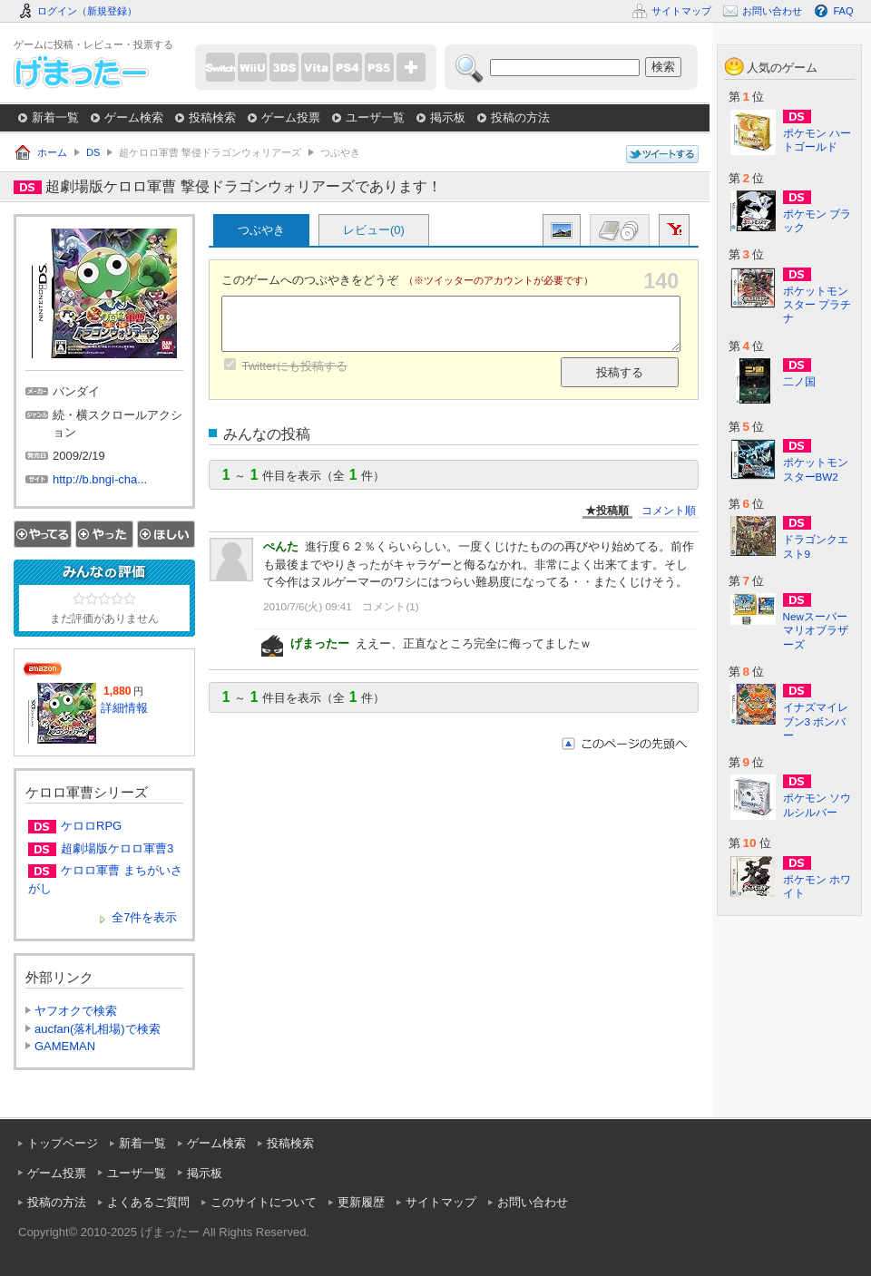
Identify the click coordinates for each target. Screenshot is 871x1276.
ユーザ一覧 (375, 117)
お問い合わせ (532, 1202)
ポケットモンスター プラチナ (817, 304)
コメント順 (668, 510)
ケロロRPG (91, 826)
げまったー (81, 71)
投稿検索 (212, 117)
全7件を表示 (144, 917)
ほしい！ (166, 534)
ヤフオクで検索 (75, 1011)
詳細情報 (124, 708)
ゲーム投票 (290, 117)
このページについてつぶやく (662, 154)
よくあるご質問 (148, 1202)
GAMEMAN (64, 1046)
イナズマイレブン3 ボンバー (815, 720)
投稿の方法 (520, 117)
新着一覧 (55, 117)
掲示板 (447, 117)
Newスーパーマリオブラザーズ (815, 629)
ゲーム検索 (133, 117)
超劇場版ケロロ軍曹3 (117, 848)
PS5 (379, 67)
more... (411, 67)
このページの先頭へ (624, 743)
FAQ (843, 10)
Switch (220, 67)
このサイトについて (263, 1202)
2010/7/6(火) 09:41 (307, 606)
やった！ (104, 534)
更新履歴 (361, 1202)
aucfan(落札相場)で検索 (97, 1029)
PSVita (315, 67)
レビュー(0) (374, 230)
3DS (283, 67)
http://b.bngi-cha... (100, 479)
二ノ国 (799, 381)
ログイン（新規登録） (87, 10)
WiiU (252, 67)
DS (93, 152)
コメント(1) (390, 606)
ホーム (52, 152)
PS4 (347, 67)
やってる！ (43, 534)
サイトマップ (441, 1202)
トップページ (62, 1143)
